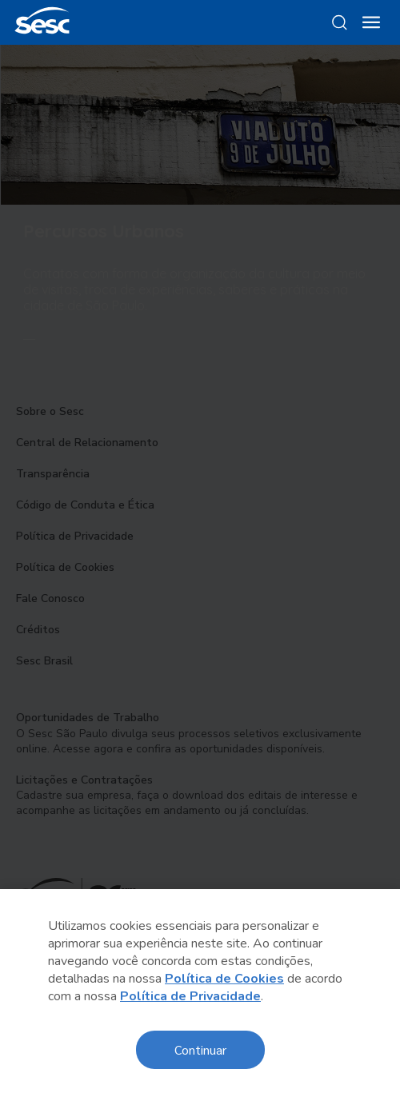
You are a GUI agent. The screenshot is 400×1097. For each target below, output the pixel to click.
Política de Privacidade (190, 996)
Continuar (200, 1049)
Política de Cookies (224, 978)
